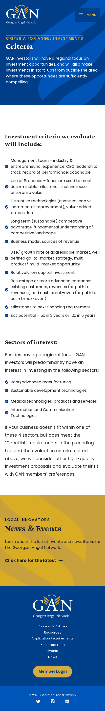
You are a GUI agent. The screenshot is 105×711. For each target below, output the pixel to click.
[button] (34, 561)
